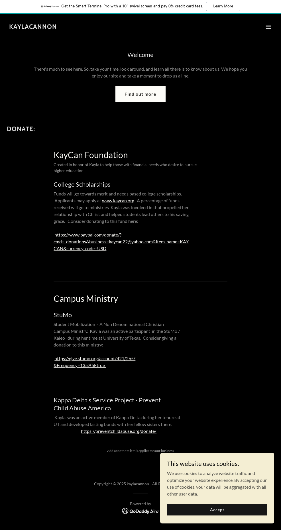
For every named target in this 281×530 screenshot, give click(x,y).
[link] (33, 27)
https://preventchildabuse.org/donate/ (118, 431)
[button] (268, 26)
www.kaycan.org (118, 200)
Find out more (140, 94)
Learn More (223, 6)
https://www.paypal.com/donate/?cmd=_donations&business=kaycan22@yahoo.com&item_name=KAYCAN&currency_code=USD (121, 241)
